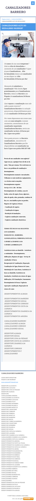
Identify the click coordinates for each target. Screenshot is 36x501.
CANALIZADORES (16, 19)
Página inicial (6, 19)
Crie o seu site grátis (17, 498)
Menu (33, 3)
